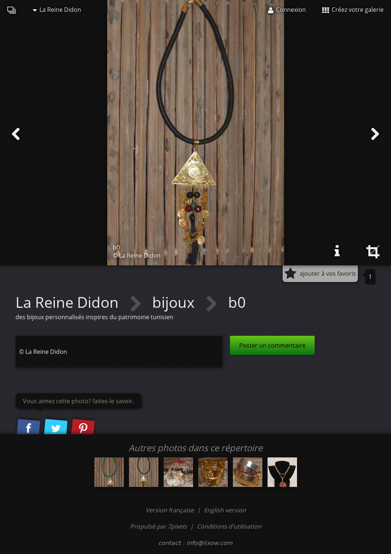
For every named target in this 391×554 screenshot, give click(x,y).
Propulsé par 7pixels (158, 526)
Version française (170, 510)
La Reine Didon (57, 10)
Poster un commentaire (272, 345)
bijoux (175, 302)
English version (225, 510)
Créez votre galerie (353, 10)
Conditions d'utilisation (229, 526)
